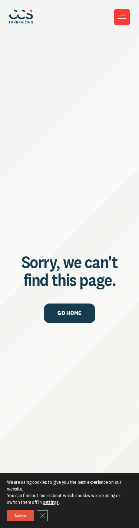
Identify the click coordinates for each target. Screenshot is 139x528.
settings (51, 502)
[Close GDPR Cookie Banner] (42, 515)
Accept (20, 516)
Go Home (69, 313)
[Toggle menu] (122, 17)
